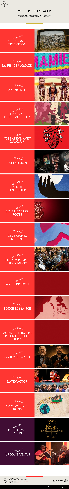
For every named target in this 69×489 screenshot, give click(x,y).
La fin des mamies (17, 65)
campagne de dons (17, 408)
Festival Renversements (17, 116)
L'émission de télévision (17, 43)
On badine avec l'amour (17, 140)
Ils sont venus (17, 454)
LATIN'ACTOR (17, 381)
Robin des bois (17, 284)
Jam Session (17, 163)
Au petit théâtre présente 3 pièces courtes (17, 336)
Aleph (4, 4)
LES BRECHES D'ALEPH (17, 237)
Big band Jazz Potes (17, 213)
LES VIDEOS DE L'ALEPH (17, 432)
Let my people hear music (17, 262)
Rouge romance (17, 308)
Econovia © (19, 482)
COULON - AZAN (17, 357)
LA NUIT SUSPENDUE (17, 189)
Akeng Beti (17, 90)
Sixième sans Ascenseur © (23, 481)
